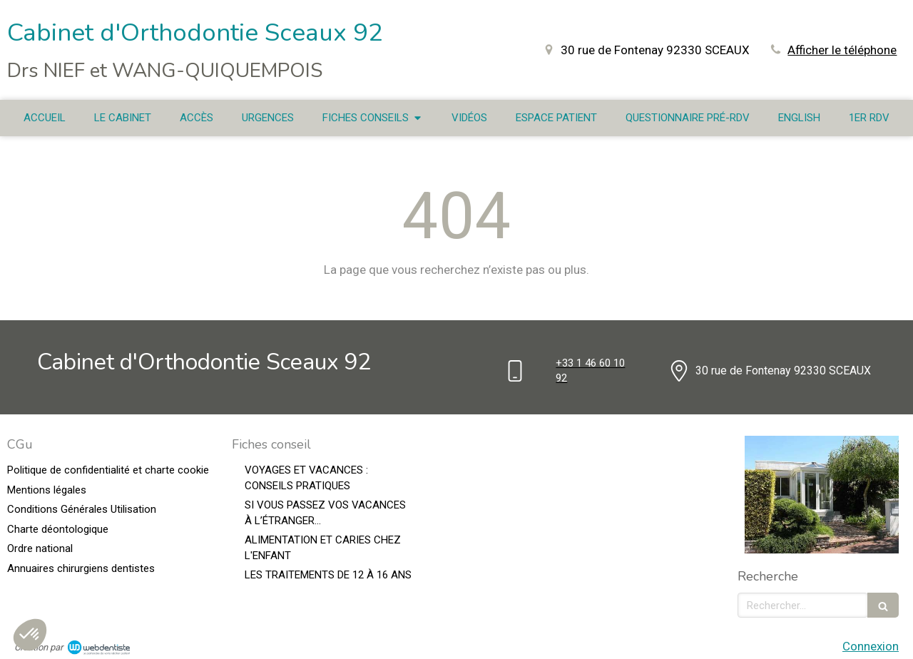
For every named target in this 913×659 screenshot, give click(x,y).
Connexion (870, 646)
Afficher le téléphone (842, 50)
